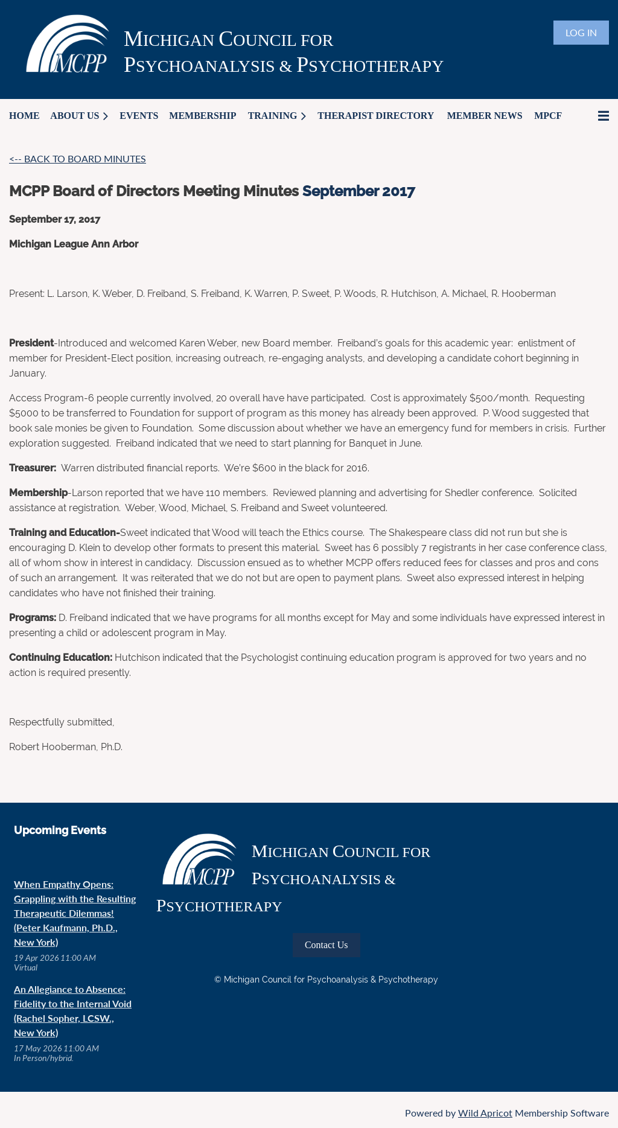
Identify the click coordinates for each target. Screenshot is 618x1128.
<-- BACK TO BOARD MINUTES (77, 158)
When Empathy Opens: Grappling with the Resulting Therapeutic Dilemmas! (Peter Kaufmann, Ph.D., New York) (75, 913)
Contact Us (326, 945)
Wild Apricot (485, 1112)
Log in (581, 32)
